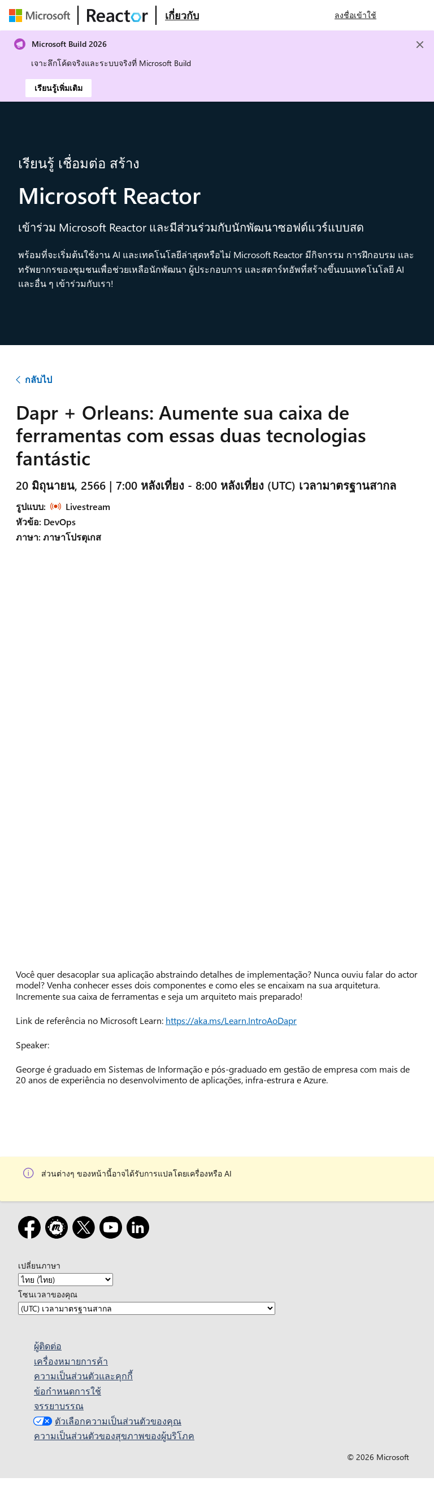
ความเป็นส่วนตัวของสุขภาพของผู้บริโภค (114, 1435)
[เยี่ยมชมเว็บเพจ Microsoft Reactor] (118, 15)
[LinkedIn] (140, 1229)
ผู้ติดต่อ (48, 1346)
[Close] (420, 45)
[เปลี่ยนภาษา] (65, 1279)
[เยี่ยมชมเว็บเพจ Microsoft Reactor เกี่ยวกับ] (181, 15)
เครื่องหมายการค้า (71, 1361)
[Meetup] (58, 1229)
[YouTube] (113, 1229)
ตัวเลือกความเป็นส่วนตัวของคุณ (106, 1421)
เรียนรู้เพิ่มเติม (58, 87)
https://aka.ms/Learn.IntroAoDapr (231, 1020)
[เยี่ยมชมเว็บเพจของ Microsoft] (42, 15)
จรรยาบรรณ (59, 1405)
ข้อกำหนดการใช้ (67, 1391)
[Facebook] (31, 1229)
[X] (85, 1229)
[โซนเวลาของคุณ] (146, 1308)
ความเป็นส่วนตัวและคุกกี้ (83, 1376)
